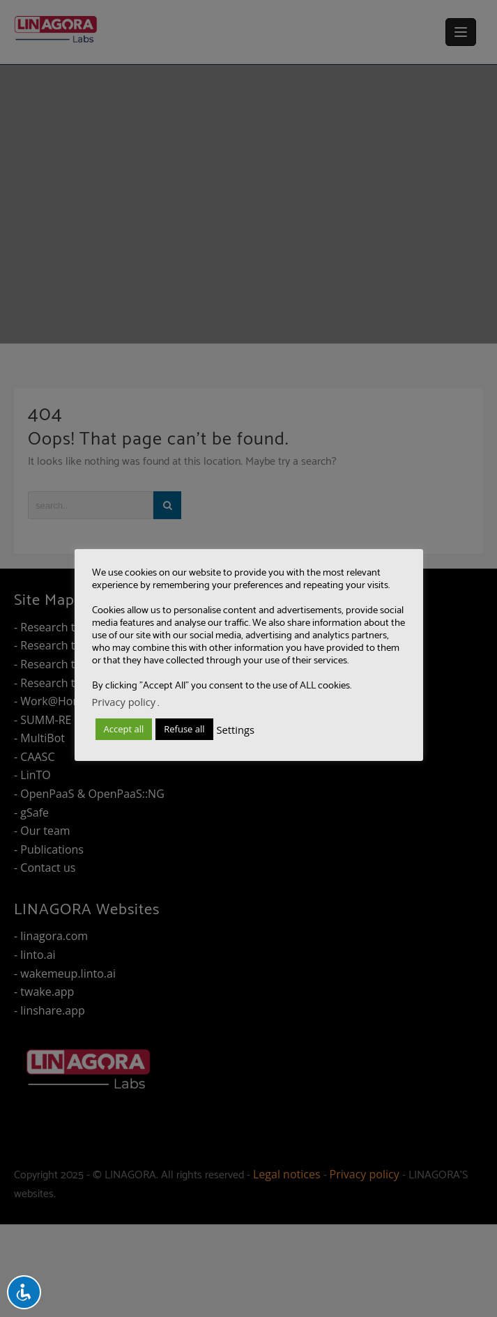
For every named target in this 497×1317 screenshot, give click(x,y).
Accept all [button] (124, 729)
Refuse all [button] (184, 729)
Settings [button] (235, 729)
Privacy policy (124, 702)
